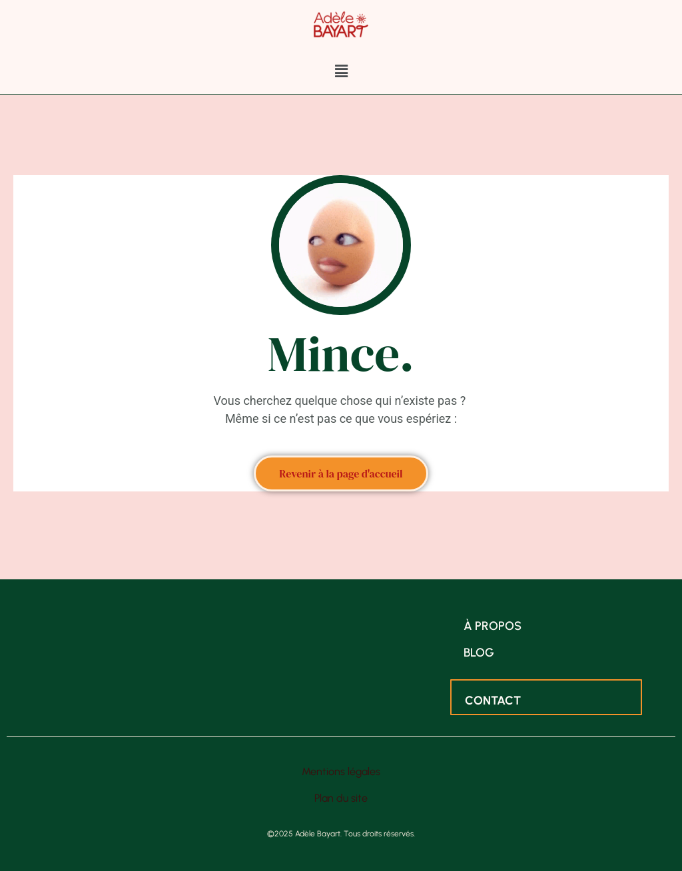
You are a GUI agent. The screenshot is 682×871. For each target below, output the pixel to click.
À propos (492, 626)
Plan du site (341, 798)
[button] (341, 71)
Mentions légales (341, 771)
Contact (493, 700)
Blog (479, 652)
